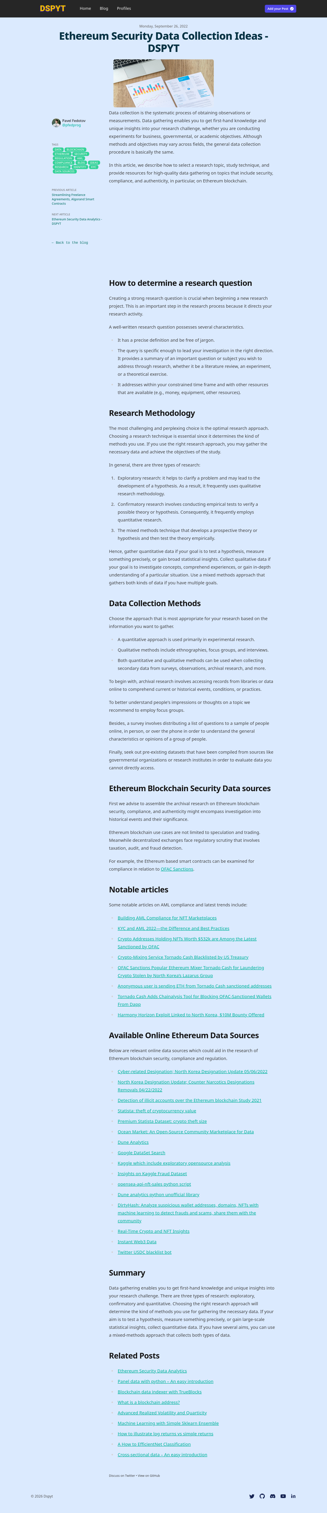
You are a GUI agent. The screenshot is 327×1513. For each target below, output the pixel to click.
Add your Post (280, 9)
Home (85, 8)
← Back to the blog (70, 247)
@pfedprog (71, 128)
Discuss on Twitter (122, 1479)
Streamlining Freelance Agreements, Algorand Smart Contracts (73, 202)
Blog (104, 8)
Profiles (124, 8)
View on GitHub (149, 1479)
